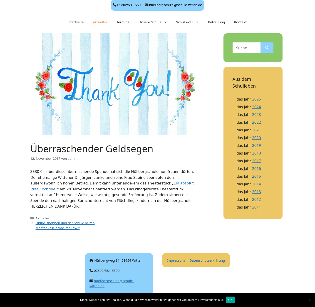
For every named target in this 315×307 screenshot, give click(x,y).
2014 (256, 184)
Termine (123, 22)
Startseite (76, 22)
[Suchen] (266, 47)
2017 (256, 160)
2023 (256, 114)
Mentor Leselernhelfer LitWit (58, 228)
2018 (256, 153)
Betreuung (216, 22)
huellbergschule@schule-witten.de (175, 5)
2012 (256, 199)
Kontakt (240, 22)
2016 (256, 168)
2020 (256, 137)
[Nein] (309, 300)
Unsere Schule (155, 22)
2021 (256, 130)
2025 (256, 99)
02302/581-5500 (129, 5)
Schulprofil (189, 22)
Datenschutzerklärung (207, 260)
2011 (256, 207)
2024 (256, 106)
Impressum (176, 260)
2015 (256, 176)
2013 (256, 191)
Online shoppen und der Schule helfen (65, 223)
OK (230, 300)
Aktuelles (100, 22)
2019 (256, 145)
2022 (256, 122)
